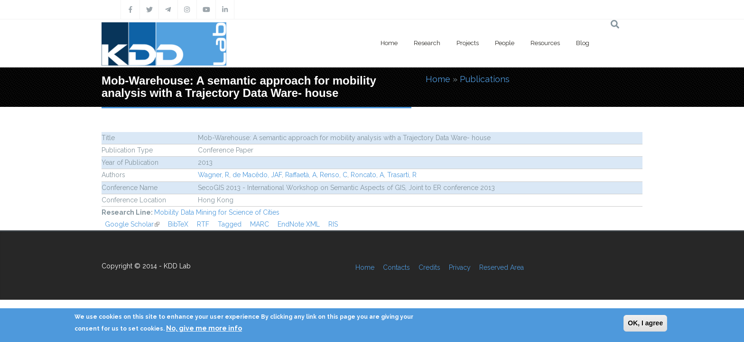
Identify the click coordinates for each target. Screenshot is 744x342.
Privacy (460, 267)
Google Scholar (132, 224)
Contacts (396, 267)
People (504, 43)
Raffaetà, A (300, 175)
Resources (545, 43)
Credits (429, 267)
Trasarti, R (402, 175)
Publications (485, 79)
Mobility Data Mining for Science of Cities (216, 212)
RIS (333, 224)
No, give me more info (204, 328)
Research (427, 43)
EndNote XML (299, 224)
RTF (203, 224)
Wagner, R (213, 175)
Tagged (230, 224)
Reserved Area (501, 267)
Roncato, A (367, 175)
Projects (467, 43)
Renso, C (333, 175)
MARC (259, 224)
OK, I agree (645, 323)
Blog (582, 43)
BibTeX (178, 224)
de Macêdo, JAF (257, 175)
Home (389, 43)
